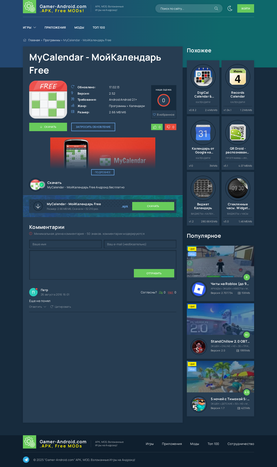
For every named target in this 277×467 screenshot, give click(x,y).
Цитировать (63, 307)
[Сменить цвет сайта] (230, 8)
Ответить (35, 307)
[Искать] (216, 8)
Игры (27, 27)
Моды (79, 27)
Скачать (50, 127)
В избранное (165, 114)
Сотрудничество (241, 444)
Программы (51, 40)
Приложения (55, 27)
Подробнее (103, 172)
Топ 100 (99, 27)
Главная (34, 40)
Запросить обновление (93, 127)
